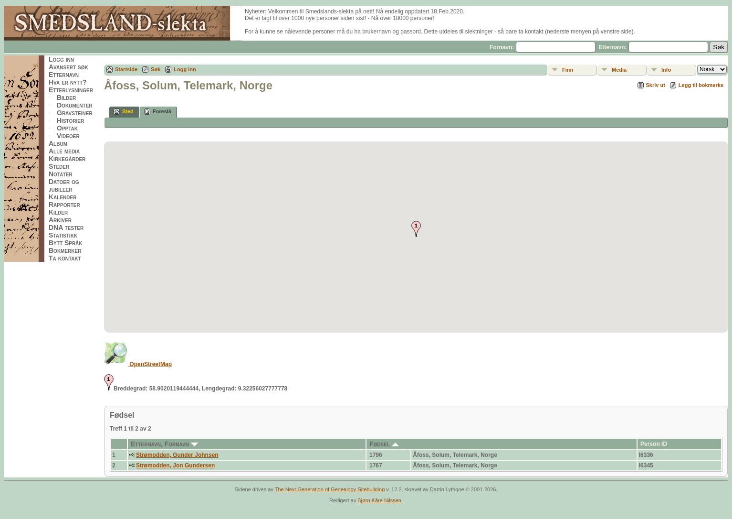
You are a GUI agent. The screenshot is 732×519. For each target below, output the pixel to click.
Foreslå (157, 111)
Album (58, 143)
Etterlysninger (71, 90)
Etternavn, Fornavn (164, 444)
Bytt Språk (66, 243)
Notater (61, 174)
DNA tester (66, 227)
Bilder (66, 97)
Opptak (67, 128)
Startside (126, 69)
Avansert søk (68, 67)
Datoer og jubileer (64, 185)
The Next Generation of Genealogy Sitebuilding (330, 489)
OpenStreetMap (138, 364)
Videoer (68, 136)
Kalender (62, 197)
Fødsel (384, 444)
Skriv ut (655, 85)
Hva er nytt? (68, 82)
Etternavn (64, 74)
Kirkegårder (67, 158)
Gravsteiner (75, 113)
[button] (416, 229)
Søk (155, 69)
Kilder (58, 212)
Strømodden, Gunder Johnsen (177, 455)
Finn (567, 70)
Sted (124, 111)
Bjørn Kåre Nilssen (379, 500)
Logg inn (61, 59)
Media (619, 70)
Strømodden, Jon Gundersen (175, 465)
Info (666, 70)
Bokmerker (65, 250)
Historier (70, 120)
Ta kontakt (65, 258)
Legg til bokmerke (701, 85)
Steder (59, 166)
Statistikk (63, 235)
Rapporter (64, 204)
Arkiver (60, 220)
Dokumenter (75, 105)
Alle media (64, 151)
